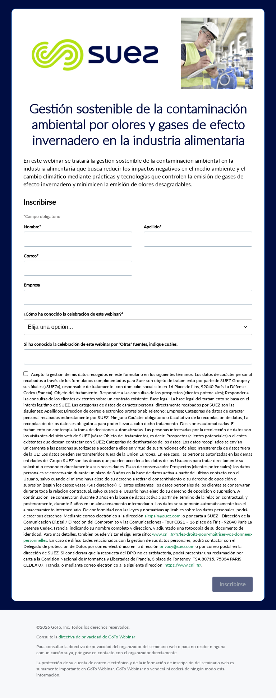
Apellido (152, 226)
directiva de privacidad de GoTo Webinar (97, 636)
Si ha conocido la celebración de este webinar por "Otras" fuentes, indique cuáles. (101, 344)
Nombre (31, 226)
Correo (30, 256)
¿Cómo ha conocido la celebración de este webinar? (72, 314)
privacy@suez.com (177, 546)
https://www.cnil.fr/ (183, 565)
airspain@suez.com (162, 515)
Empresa (32, 285)
